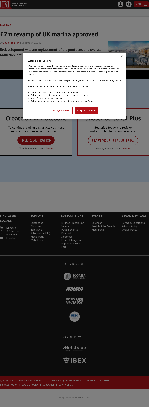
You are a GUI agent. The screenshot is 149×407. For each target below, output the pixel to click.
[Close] (121, 56)
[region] (74, 85)
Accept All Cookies (86, 110)
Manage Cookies (61, 110)
